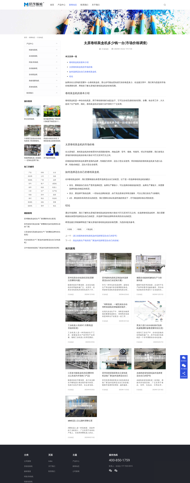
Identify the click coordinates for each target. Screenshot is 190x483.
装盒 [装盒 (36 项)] (42, 198)
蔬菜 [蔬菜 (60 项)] (54, 195)
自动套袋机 (33, 56)
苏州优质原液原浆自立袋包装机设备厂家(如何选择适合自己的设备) (115, 374)
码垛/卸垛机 (33, 62)
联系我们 (85, 5)
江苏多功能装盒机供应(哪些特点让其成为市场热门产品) (81, 374)
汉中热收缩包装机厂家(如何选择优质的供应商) (41, 248)
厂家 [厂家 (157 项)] (42, 180)
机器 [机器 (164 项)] (42, 187)
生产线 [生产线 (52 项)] (54, 191)
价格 (70, 229)
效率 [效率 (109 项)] (30, 187)
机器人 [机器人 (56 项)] (54, 187)
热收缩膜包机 (34, 81)
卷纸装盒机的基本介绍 (79, 62)
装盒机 (90, 229)
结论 (71, 76)
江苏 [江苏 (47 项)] (30, 191)
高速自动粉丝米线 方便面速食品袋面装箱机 (52, 139)
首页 (53, 5)
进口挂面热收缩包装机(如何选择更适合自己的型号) (95, 236)
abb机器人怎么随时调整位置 (80, 421)
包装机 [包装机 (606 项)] (30, 180)
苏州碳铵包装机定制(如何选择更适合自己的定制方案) (115, 279)
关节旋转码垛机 (49, 158)
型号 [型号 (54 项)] (30, 183)
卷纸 (79, 229)
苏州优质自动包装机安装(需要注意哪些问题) (81, 279)
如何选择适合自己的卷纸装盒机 (82, 72)
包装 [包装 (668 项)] (54, 176)
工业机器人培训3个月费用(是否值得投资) (80, 326)
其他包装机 (33, 87)
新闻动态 (74, 5)
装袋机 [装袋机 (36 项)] (30, 202)
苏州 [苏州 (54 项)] (42, 195)
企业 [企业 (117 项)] (54, 172)
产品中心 (62, 5)
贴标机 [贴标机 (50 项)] (30, 206)
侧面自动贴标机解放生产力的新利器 (149, 279)
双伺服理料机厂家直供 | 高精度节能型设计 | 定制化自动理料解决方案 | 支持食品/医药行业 (52, 120)
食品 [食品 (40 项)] (54, 206)
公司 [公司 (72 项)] (42, 176)
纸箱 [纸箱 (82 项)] (30, 195)
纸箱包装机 (33, 50)
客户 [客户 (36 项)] (42, 183)
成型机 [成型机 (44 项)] (54, 183)
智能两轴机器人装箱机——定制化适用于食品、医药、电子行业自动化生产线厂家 (32, 159)
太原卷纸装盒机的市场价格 (80, 67)
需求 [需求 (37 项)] (42, 206)
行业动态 (105, 49)
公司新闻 (27, 461)
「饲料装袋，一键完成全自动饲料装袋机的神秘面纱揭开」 (114, 305)
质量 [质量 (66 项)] (54, 202)
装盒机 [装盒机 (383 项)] (54, 198)
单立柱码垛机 (29, 119)
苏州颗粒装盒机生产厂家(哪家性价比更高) (40, 219)
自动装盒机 (33, 74)
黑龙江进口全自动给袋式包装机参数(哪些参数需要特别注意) (150, 326)
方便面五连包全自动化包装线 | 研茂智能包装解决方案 (32, 139)
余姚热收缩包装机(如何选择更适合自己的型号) (149, 374)
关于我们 (97, 5)
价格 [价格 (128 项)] (42, 172)
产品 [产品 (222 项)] (30, 172)
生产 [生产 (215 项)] (42, 191)
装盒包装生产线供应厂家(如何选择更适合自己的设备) (96, 240)
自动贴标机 (33, 68)
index (50, 461)
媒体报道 (27, 471)
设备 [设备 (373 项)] (42, 202)
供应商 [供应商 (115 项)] (30, 176)
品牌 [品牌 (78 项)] (54, 180)
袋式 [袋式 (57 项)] (30, 198)
